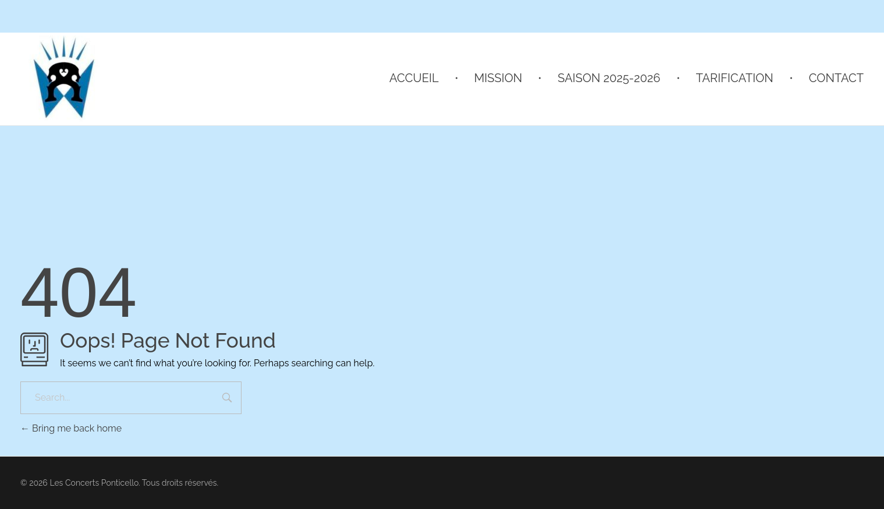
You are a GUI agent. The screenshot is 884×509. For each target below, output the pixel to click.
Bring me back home (71, 428)
